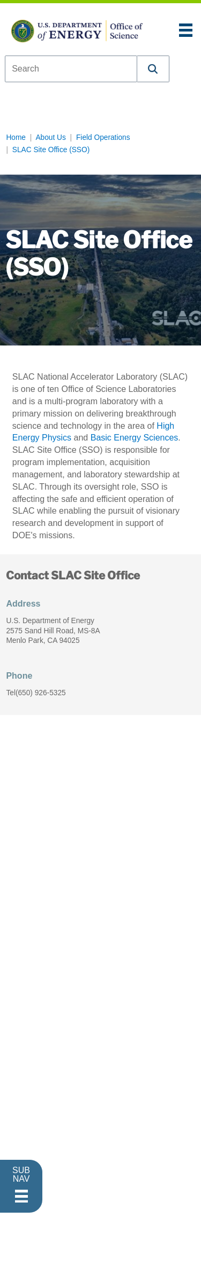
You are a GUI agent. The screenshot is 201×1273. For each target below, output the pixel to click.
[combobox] (71, 69)
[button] (153, 69)
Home (16, 137)
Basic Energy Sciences (134, 437)
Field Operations (103, 137)
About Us (50, 137)
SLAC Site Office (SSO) (51, 150)
